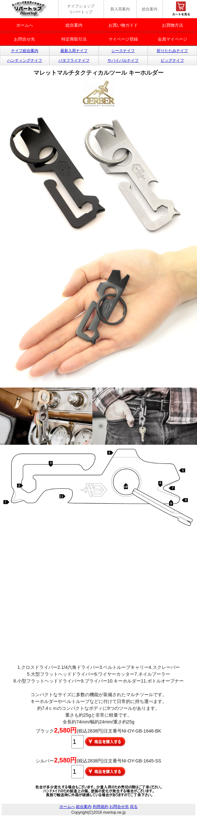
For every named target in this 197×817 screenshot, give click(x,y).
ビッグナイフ (172, 60)
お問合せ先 (24, 39)
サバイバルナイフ (123, 60)
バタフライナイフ (74, 60)
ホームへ (24, 25)
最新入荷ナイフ (74, 50)
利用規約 (100, 806)
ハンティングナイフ (24, 60)
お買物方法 (172, 25)
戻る (134, 806)
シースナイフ (123, 50)
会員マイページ (172, 39)
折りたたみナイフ (172, 50)
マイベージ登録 (123, 39)
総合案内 (149, 9)
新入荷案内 (120, 9)
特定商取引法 (74, 39)
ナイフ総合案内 (24, 50)
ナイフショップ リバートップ (80, 9)
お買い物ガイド (123, 25)
